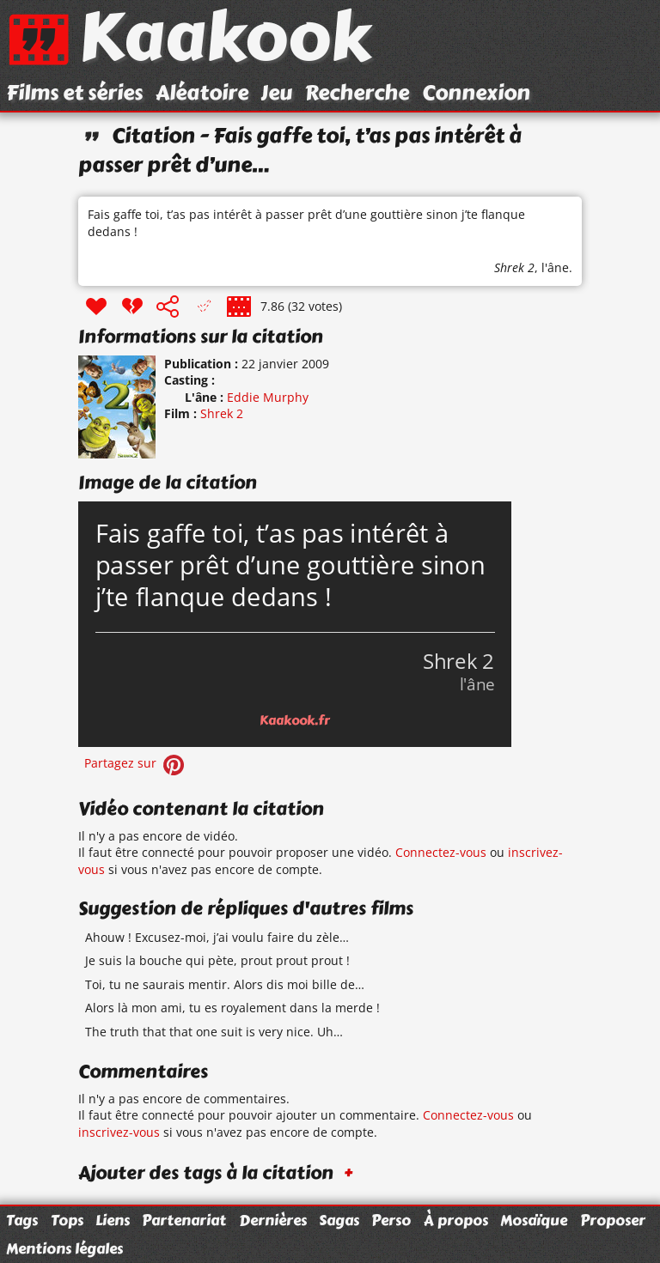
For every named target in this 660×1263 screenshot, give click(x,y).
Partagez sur (135, 763)
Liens (112, 1220)
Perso (391, 1220)
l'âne (555, 267)
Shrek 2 (514, 267)
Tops (67, 1220)
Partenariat (184, 1220)
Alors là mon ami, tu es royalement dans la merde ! (232, 1007)
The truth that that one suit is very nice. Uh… (214, 1031)
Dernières (273, 1220)
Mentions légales (64, 1248)
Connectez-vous (440, 852)
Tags (22, 1220)
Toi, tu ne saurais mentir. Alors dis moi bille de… (224, 984)
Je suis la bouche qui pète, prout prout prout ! (217, 960)
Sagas (339, 1220)
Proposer (612, 1220)
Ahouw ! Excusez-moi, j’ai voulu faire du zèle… (217, 937)
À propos (456, 1220)
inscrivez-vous (119, 1132)
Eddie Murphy (268, 397)
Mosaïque (533, 1220)
